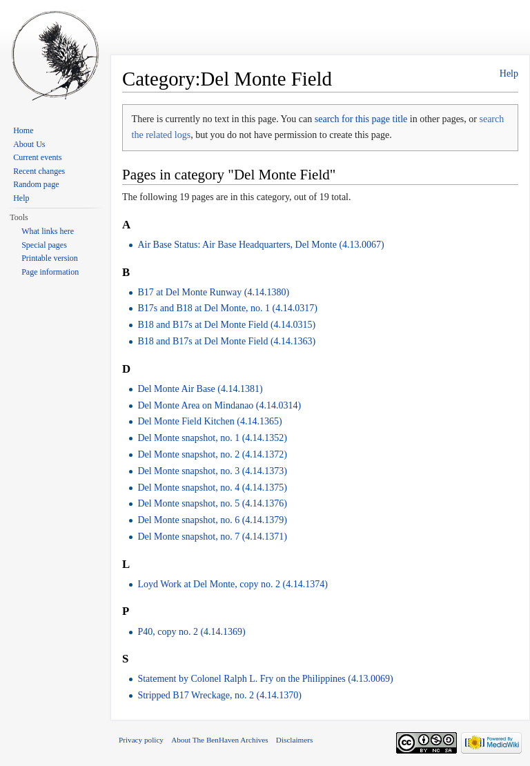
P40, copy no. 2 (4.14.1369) (191, 632)
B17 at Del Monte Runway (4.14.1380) (213, 292)
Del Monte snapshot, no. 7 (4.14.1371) (212, 536)
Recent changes (39, 171)
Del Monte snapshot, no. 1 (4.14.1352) (212, 438)
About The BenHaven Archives (219, 740)
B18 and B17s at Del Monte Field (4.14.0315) (226, 325)
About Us (29, 144)
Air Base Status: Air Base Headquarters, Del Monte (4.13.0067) (260, 244)
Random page (36, 184)
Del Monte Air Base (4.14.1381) (199, 389)
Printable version (49, 258)
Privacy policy (141, 740)
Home (23, 130)
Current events (37, 157)
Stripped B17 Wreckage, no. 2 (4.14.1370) (219, 695)
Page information (50, 272)
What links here (47, 231)
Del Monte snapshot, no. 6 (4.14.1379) (212, 520)
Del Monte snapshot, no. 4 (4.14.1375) (212, 487)
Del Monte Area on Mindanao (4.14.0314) (219, 405)
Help (509, 73)
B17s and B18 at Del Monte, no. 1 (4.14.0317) (227, 308)
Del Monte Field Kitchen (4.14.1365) (209, 421)
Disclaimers (294, 740)
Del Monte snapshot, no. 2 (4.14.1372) (212, 454)
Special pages (44, 245)
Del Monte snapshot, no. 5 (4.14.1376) (212, 503)
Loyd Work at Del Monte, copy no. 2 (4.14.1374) (232, 584)
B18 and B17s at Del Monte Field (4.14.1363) (226, 341)
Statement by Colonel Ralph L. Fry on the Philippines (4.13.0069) (265, 679)
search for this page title (361, 119)
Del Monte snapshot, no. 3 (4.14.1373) (212, 471)
